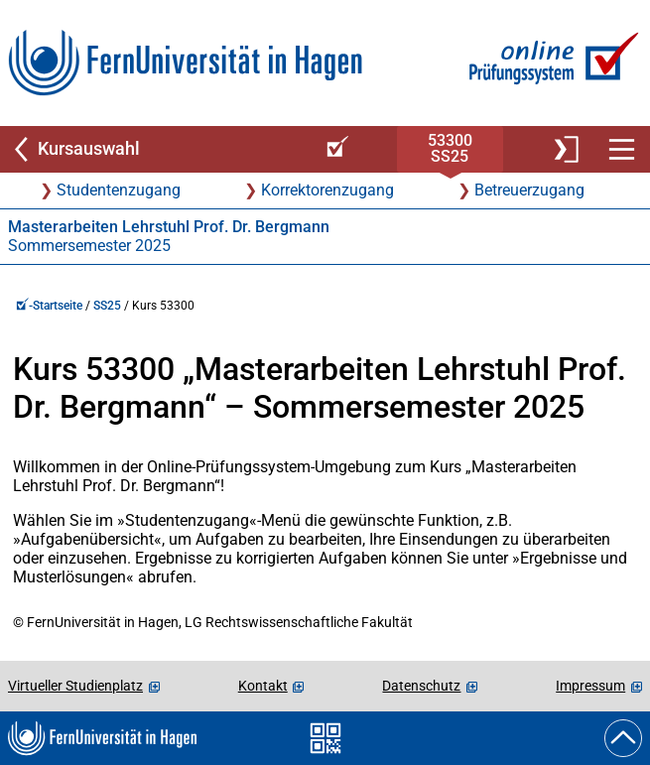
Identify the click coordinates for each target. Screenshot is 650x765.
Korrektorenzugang (327, 190)
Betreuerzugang (529, 190)
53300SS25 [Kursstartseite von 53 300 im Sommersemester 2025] (450, 148)
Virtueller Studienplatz (75, 686)
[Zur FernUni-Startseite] (185, 63)
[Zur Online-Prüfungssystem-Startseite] (550, 63)
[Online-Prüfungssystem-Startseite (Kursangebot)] (334, 149)
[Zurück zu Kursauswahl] (155, 149)
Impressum (590, 686)
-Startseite (49, 306)
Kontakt (263, 686)
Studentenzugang (119, 190)
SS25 (107, 306)
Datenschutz (421, 686)
